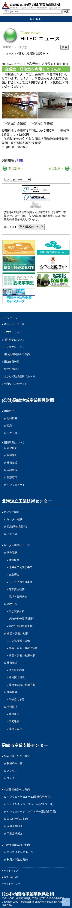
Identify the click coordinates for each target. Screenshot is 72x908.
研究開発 (12, 552)
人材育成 (12, 469)
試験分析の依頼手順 (20, 625)
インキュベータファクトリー (31, 811)
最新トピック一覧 (14, 324)
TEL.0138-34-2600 (52, 898)
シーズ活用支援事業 (20, 581)
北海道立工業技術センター (27, 501)
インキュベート (16, 484)
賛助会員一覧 (11, 361)
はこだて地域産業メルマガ (19, 376)
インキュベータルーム (29, 797)
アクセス (12, 433)
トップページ (10, 317)
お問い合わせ (11, 877)
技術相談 (12, 662)
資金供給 (12, 447)
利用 (20, 160)
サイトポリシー (12, 883)
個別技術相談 (17, 669)
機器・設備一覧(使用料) (23, 648)
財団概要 (12, 418)
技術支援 (12, 462)
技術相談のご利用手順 (22, 684)
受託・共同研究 (18, 596)
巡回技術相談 (17, 677)
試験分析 (12, 603)
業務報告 (14, 713)
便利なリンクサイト (15, 383)
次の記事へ (56, 168)
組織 (9, 425)
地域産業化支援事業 (20, 567)
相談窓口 (12, 477)
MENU (36, 19)
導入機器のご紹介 (31, 226)
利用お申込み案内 (17, 859)
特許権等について (14, 339)
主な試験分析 (17, 611)
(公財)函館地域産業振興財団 (28, 400)
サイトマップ (11, 870)
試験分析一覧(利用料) (21, 618)
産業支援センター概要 (17, 755)
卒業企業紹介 (14, 833)
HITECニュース (13, 332)
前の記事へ (16, 168)
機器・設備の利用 (17, 633)
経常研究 (14, 559)
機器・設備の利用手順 (22, 655)
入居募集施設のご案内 (17, 789)
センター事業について (17, 545)
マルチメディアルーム (20, 852)
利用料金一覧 (14, 763)
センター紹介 (11, 511)
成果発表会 (15, 728)
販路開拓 (12, 455)
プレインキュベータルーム (30, 804)
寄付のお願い (11, 368)
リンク (11, 777)
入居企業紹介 (14, 826)
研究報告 (14, 721)
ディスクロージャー (15, 346)
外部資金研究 (17, 589)
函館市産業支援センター (25, 745)
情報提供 (12, 706)
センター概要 (14, 519)
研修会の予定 (17, 699)
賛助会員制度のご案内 (17, 354)
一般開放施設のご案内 (17, 844)
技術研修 (12, 692)
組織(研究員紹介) (17, 526)
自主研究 (14, 574)
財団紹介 (9, 410)
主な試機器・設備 (19, 640)
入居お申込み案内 (17, 818)
